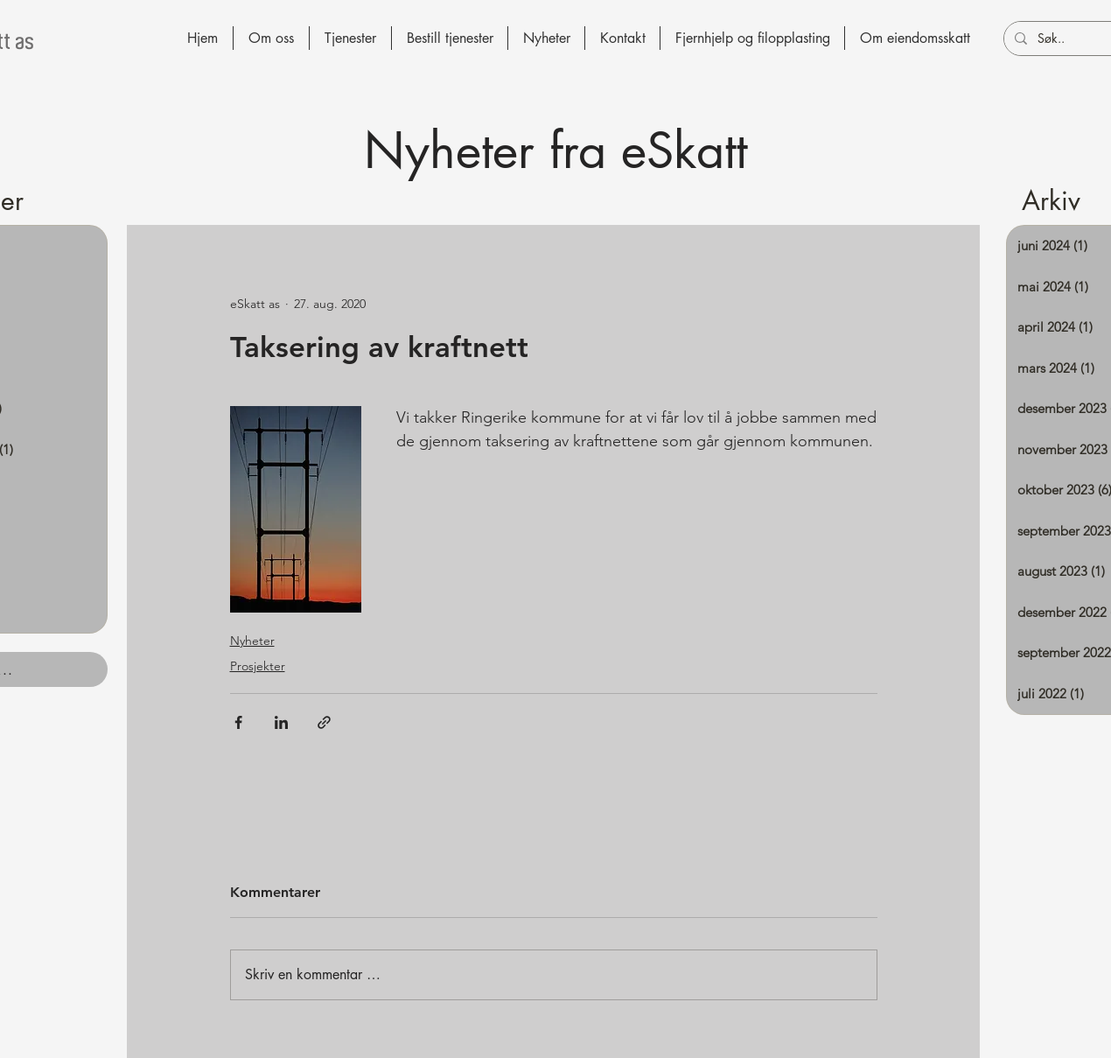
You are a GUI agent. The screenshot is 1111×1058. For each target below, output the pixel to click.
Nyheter (252, 640)
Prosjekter (257, 666)
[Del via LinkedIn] (281, 722)
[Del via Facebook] (238, 722)
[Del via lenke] (324, 722)
